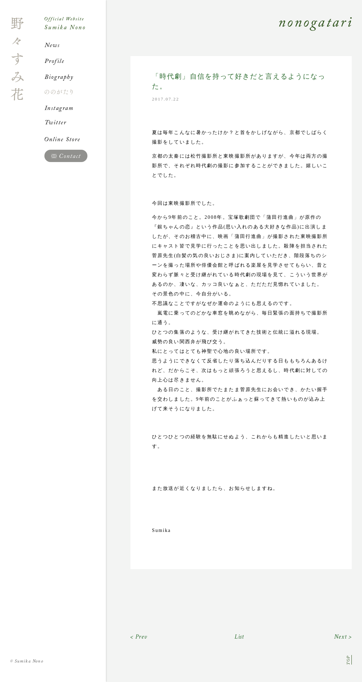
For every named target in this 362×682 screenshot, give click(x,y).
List (240, 636)
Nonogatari (229, 31)
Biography (75, 76)
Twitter (75, 123)
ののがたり (75, 92)
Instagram (75, 108)
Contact (65, 156)
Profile (75, 61)
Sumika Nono (26, 661)
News (75, 45)
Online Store (75, 139)
